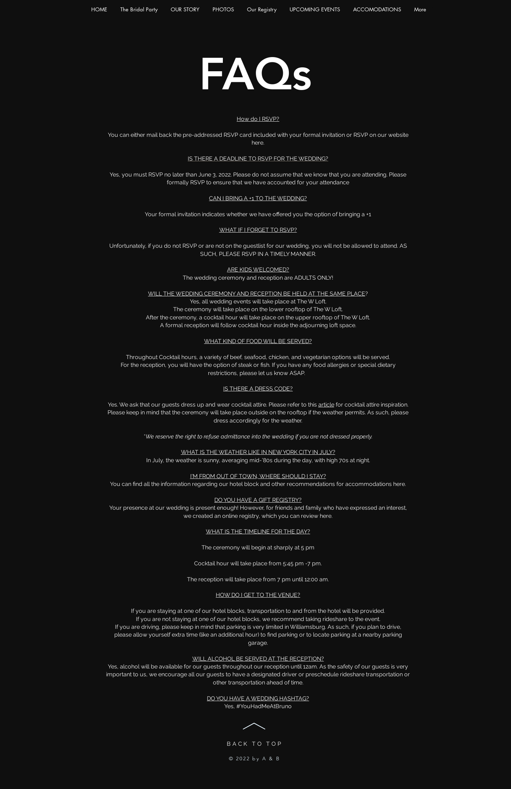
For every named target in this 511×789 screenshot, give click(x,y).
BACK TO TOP (255, 743)
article (326, 404)
